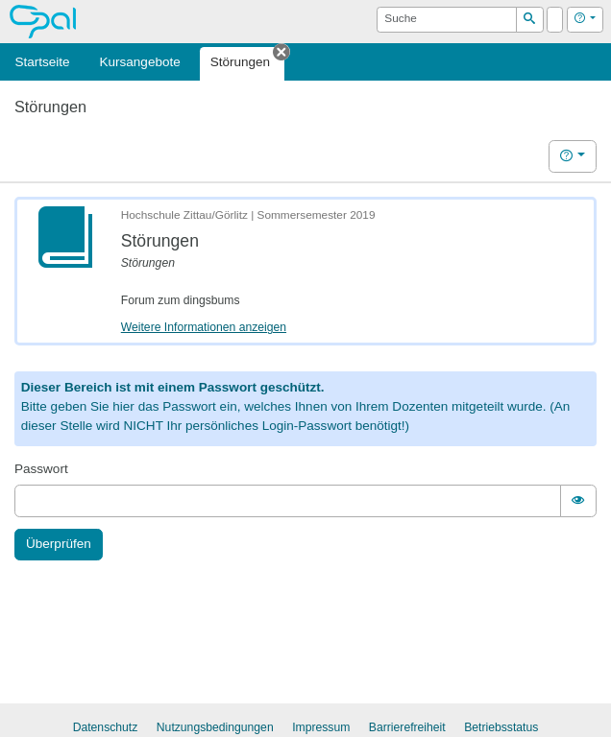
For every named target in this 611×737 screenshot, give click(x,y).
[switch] (578, 500)
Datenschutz (105, 727)
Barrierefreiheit (407, 727)
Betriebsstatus (501, 727)
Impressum (321, 727)
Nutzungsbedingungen (215, 727)
